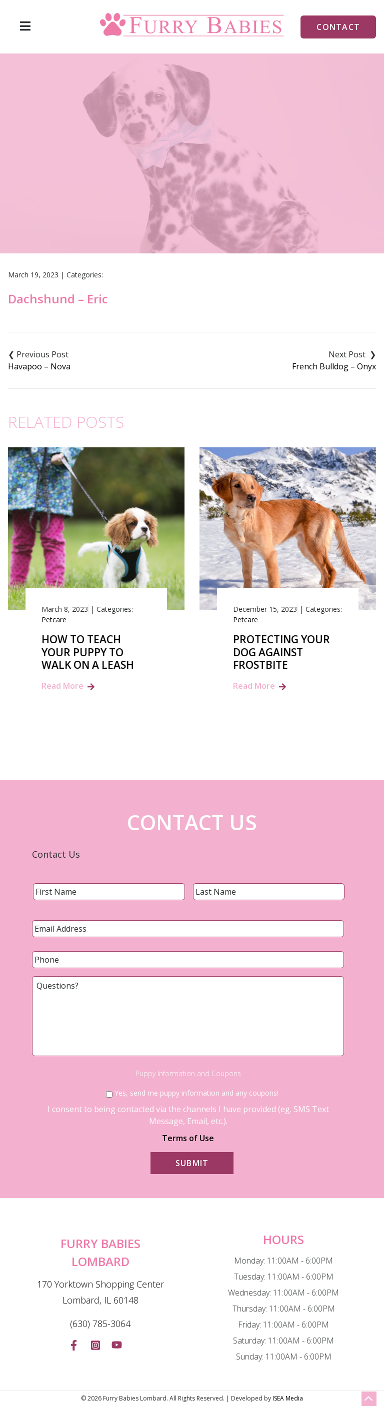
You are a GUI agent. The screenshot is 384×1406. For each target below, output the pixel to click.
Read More (63, 685)
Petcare (54, 619)
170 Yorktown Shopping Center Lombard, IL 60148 (100, 1292)
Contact (338, 26)
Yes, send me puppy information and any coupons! (196, 1093)
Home (129, 196)
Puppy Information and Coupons (188, 1073)
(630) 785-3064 (100, 1324)
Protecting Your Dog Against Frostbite (281, 652)
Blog (163, 196)
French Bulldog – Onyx (334, 366)
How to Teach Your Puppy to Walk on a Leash (88, 652)
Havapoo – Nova (39, 366)
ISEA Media (287, 1398)
